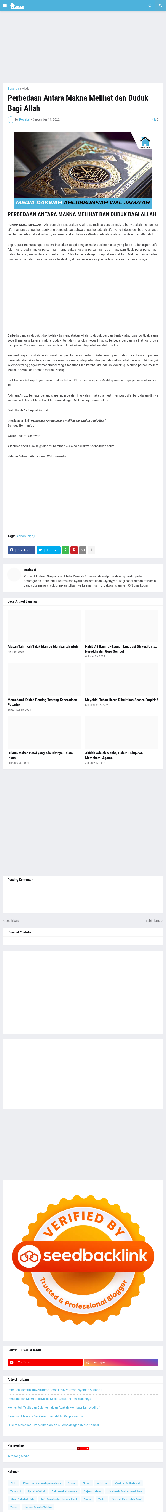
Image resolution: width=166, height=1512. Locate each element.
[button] (5, 5)
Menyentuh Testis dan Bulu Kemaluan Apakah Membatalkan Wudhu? (54, 1407)
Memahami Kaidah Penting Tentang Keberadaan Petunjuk (42, 702)
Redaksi (30, 570)
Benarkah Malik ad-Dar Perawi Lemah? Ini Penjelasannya (46, 1416)
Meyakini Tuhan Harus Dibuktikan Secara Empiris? (121, 700)
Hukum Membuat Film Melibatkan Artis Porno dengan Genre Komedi (53, 1425)
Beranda (13, 88)
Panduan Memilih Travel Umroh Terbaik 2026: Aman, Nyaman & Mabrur (55, 1390)
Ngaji (31, 536)
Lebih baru (12, 920)
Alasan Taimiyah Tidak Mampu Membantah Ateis (43, 646)
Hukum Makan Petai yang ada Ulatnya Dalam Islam (40, 755)
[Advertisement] (83, 47)
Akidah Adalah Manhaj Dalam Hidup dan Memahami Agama (114, 755)
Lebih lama (153, 920)
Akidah (26, 88)
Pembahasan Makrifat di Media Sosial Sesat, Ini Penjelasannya (49, 1399)
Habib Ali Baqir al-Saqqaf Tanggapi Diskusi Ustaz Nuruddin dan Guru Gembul (121, 648)
